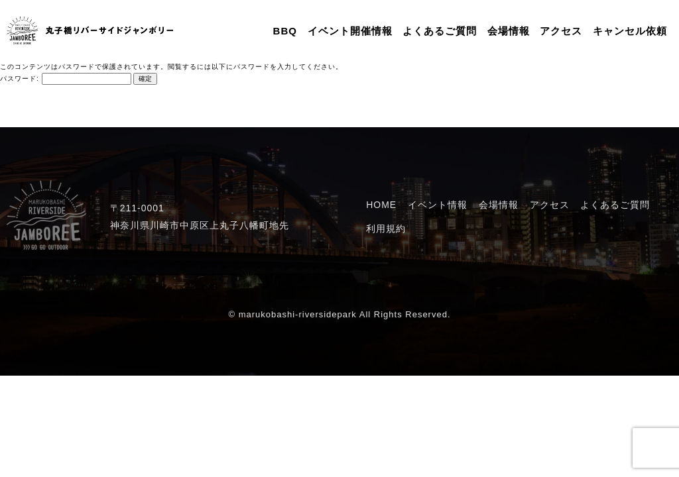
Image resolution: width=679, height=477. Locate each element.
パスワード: (65, 78)
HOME (381, 204)
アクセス (561, 30)
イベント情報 (437, 204)
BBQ (285, 30)
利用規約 (386, 228)
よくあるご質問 (439, 30)
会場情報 (508, 30)
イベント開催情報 (350, 30)
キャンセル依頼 (630, 30)
